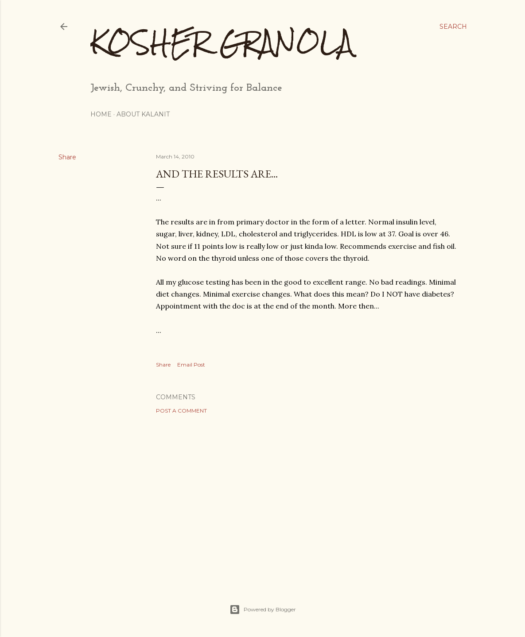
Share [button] (67, 157)
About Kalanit (143, 114)
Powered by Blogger (262, 609)
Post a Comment (181, 410)
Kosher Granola (221, 42)
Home (101, 114)
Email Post (191, 364)
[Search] (453, 26)
